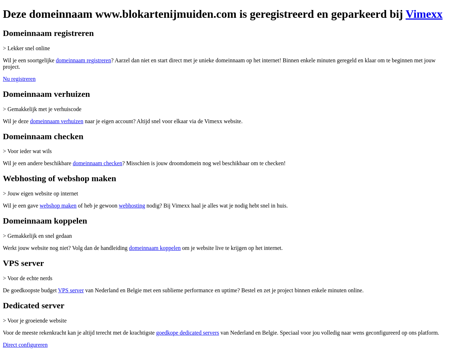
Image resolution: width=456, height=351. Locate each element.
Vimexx (424, 13)
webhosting (132, 206)
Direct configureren (25, 345)
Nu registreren (19, 79)
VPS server (71, 290)
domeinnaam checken (97, 163)
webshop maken (58, 206)
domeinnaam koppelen (155, 248)
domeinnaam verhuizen (56, 121)
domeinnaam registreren (83, 60)
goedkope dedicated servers (187, 333)
